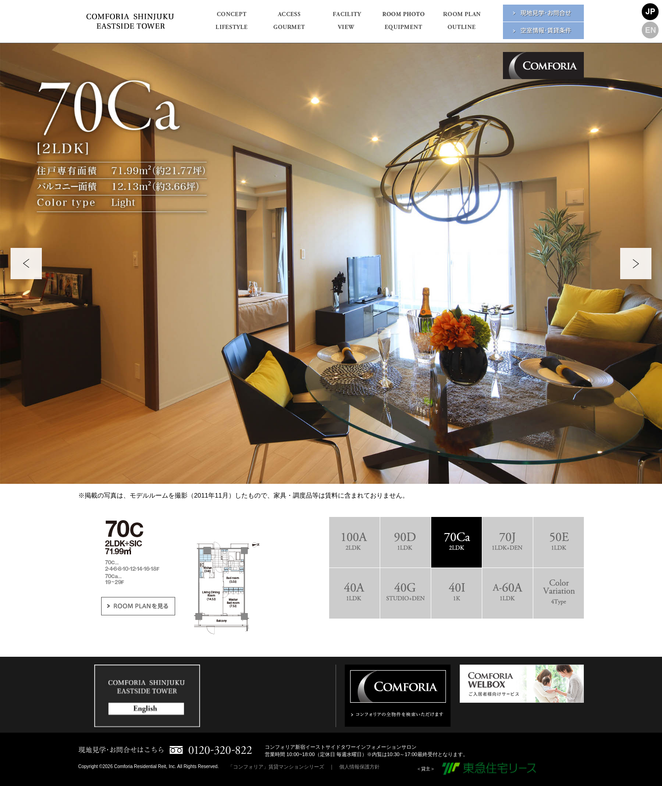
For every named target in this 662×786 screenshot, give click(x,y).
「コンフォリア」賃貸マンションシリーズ (276, 766)
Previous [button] (26, 263)
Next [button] (635, 263)
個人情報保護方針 (359, 766)
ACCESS (288, 17)
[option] (331, 263)
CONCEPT (231, 17)
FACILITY (346, 17)
